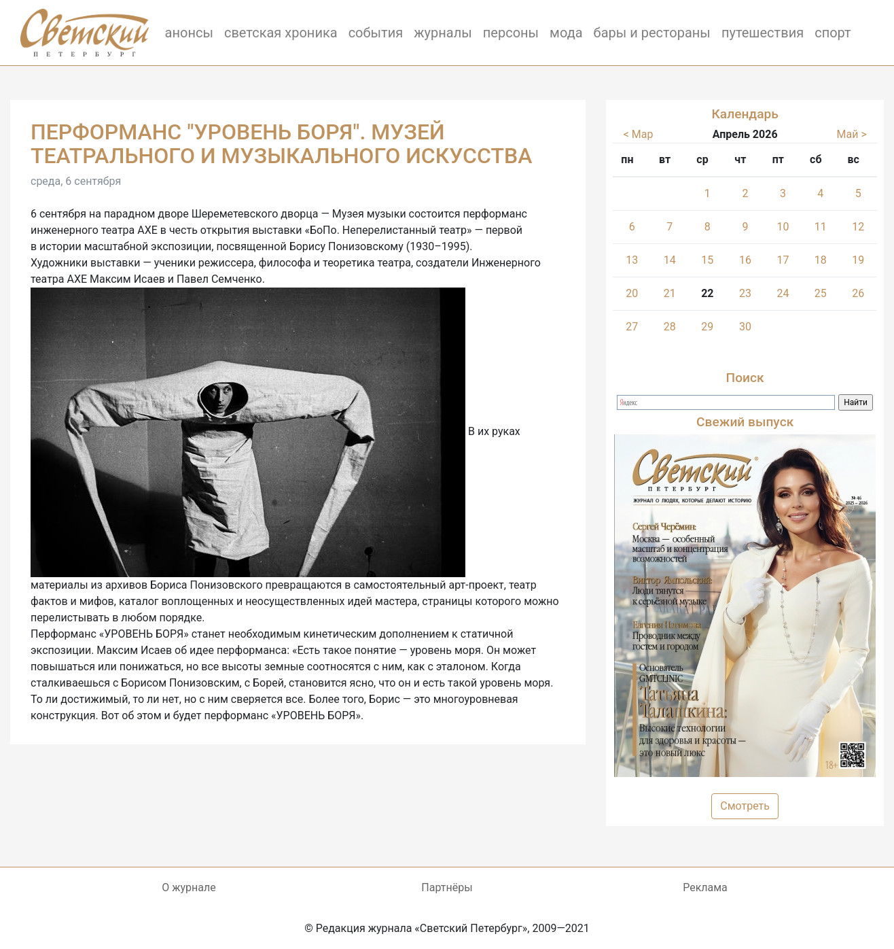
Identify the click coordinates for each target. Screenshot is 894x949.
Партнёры (446, 887)
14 (670, 260)
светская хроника (281, 32)
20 (632, 293)
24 (782, 293)
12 (858, 226)
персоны (511, 32)
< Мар (639, 134)
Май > (852, 134)
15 (707, 260)
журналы (443, 32)
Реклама (705, 887)
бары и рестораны (652, 32)
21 (670, 293)
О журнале (188, 887)
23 (745, 293)
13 (632, 260)
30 (745, 326)
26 (858, 293)
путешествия (762, 32)
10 (782, 226)
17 (782, 260)
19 (858, 260)
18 (821, 260)
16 (745, 260)
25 (821, 293)
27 (632, 326)
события (376, 32)
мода (566, 32)
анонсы (189, 32)
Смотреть (745, 805)
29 (707, 326)
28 (670, 326)
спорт (833, 32)
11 (821, 226)
